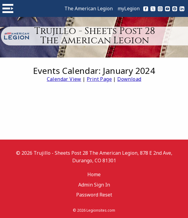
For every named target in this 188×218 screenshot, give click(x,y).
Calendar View (64, 79)
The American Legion (88, 8)
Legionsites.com (100, 210)
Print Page (99, 79)
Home (94, 174)
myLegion (129, 8)
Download (129, 79)
